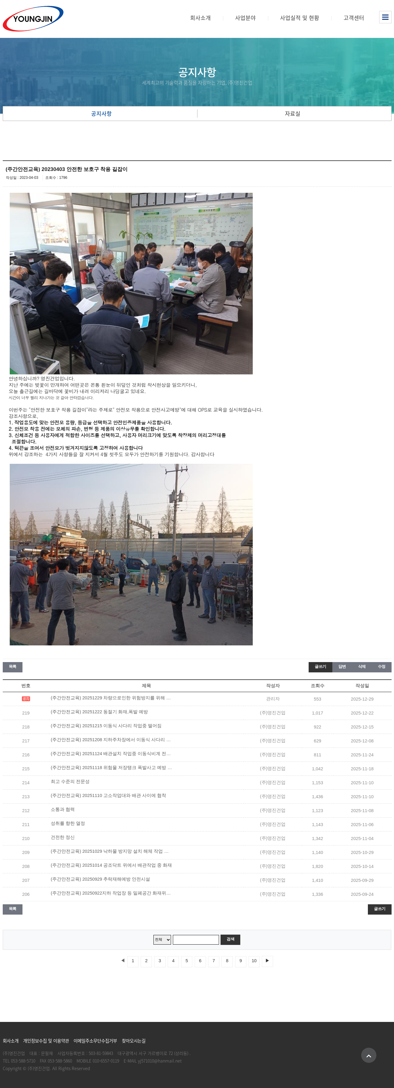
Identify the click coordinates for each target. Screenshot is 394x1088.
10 (254, 960)
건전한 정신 (63, 837)
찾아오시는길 (134, 1040)
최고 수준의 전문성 (70, 781)
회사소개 (200, 18)
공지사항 (101, 113)
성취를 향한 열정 (68, 823)
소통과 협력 (63, 809)
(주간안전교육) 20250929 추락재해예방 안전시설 (100, 879)
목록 (12, 666)
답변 (342, 666)
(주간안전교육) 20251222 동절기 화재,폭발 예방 (99, 711)
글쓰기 (320, 666)
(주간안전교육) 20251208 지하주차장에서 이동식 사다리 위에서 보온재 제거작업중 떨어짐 (111, 739)
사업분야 (245, 18)
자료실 (292, 113)
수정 (381, 666)
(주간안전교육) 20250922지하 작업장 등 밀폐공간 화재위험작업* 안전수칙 (111, 893)
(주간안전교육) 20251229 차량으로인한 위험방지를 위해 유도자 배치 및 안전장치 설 (111, 697)
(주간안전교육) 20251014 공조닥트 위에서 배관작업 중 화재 (111, 865)
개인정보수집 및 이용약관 (46, 1040)
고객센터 (354, 18)
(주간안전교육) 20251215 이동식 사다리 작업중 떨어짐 (106, 725)
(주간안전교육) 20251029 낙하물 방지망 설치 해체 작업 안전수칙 (111, 851)
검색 (230, 939)
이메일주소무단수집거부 (95, 1040)
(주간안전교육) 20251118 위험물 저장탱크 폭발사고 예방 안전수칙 (111, 767)
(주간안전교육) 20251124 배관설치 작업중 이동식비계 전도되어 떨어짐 (111, 753)
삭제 (362, 666)
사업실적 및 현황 (299, 18)
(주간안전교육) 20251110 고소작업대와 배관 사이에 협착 (108, 795)
